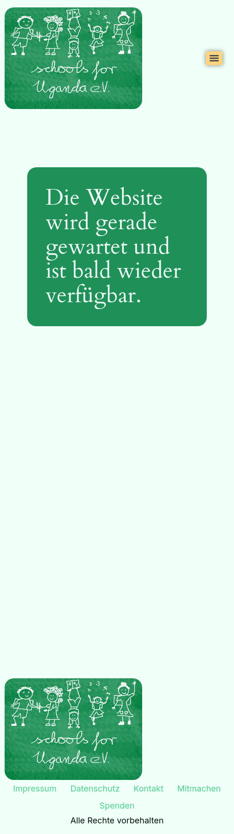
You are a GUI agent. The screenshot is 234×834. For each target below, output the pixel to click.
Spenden (117, 805)
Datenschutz (95, 788)
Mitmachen (199, 788)
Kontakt (148, 788)
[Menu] (214, 58)
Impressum (35, 788)
